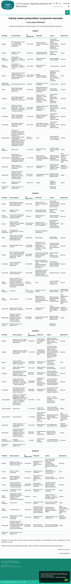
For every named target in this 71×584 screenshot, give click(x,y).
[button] (60, 3)
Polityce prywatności (61, 577)
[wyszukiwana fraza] (61, 6)
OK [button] (66, 580)
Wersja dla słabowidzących (9, 582)
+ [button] (51, 3)
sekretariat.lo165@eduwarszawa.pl (11, 566)
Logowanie (66, 3)
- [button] (54, 3)
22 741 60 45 (5, 565)
